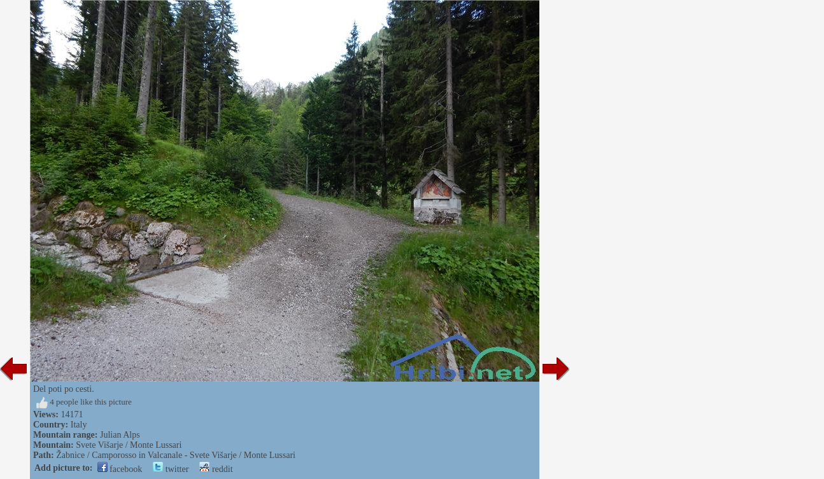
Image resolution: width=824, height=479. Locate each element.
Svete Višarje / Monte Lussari (128, 445)
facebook (120, 469)
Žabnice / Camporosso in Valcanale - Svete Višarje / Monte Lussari (175, 455)
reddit (215, 469)
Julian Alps (120, 435)
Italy (79, 424)
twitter (170, 469)
